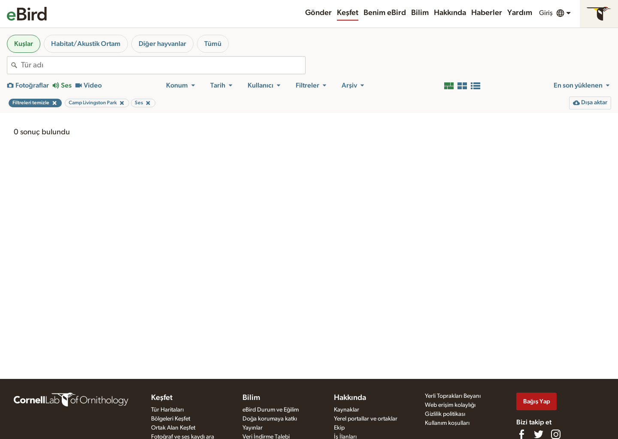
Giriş (546, 12)
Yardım (519, 13)
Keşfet (347, 13)
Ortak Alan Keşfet (173, 428)
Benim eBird (385, 13)
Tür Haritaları (167, 410)
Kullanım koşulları (447, 423)
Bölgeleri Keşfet (170, 419)
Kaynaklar (346, 410)
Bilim (420, 13)
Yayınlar (252, 428)
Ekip (339, 428)
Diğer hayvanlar (162, 43)
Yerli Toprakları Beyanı (453, 396)
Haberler (486, 13)
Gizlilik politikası (445, 414)
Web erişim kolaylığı (450, 405)
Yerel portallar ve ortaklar (365, 419)
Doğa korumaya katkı (269, 419)
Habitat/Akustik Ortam (86, 43)
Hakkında (450, 13)
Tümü (212, 43)
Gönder (318, 13)
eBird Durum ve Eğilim (270, 410)
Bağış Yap (536, 401)
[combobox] (163, 65)
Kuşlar (23, 43)
